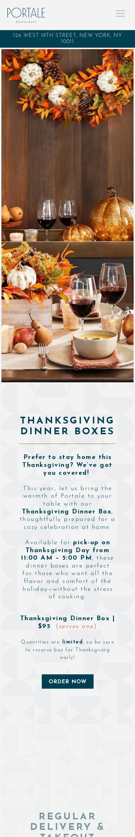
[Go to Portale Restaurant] (67, 39)
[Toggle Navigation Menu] (120, 13)
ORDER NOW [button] (68, 682)
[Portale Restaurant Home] (26, 15)
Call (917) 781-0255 (67, 830)
